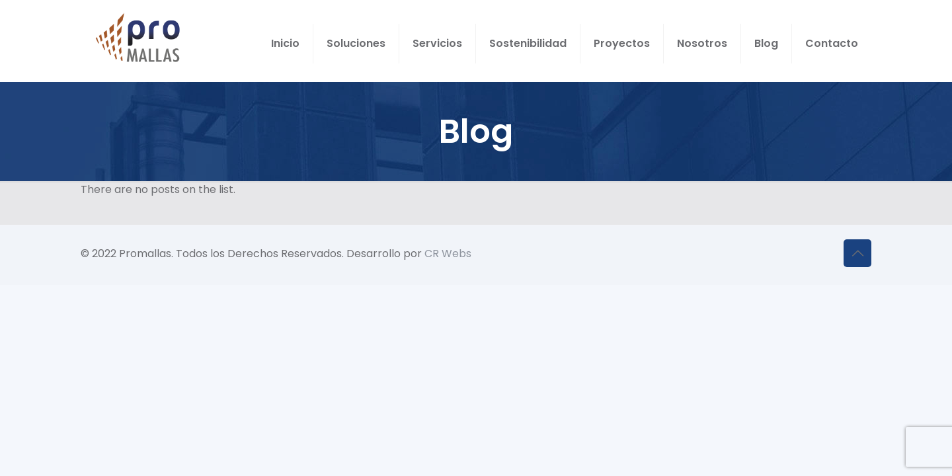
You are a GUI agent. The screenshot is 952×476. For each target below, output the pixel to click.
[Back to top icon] (857, 253)
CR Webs (447, 253)
